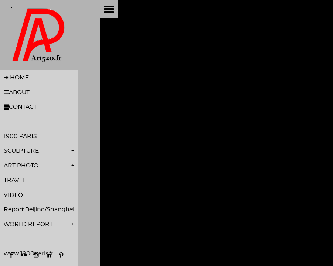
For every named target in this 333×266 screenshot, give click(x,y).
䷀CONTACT (20, 106)
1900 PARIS (20, 136)
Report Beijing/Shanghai (39, 209)
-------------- (19, 121)
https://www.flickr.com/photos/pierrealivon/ (24, 255)
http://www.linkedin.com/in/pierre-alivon (49, 255)
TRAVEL (15, 180)
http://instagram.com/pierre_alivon (36, 255)
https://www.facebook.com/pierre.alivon (11, 255)
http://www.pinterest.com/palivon (61, 255)
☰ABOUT (17, 92)
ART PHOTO (21, 165)
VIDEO (13, 194)
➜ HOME (16, 77)
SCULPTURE (21, 150)
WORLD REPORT (28, 224)
